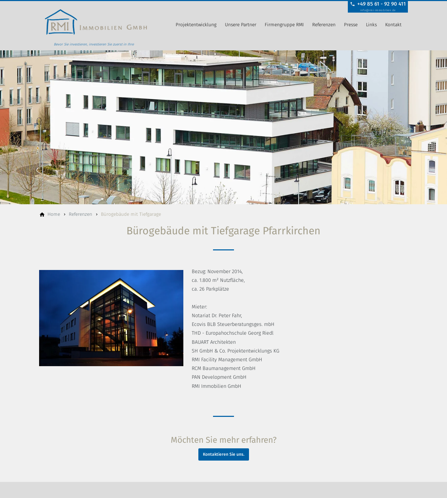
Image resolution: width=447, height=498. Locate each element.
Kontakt (393, 25)
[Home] (53, 214)
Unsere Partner (240, 25)
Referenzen (324, 25)
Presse (351, 25)
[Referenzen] (80, 214)
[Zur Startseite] (95, 25)
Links (371, 25)
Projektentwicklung (196, 25)
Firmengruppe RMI (284, 25)
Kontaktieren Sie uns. (223, 454)
